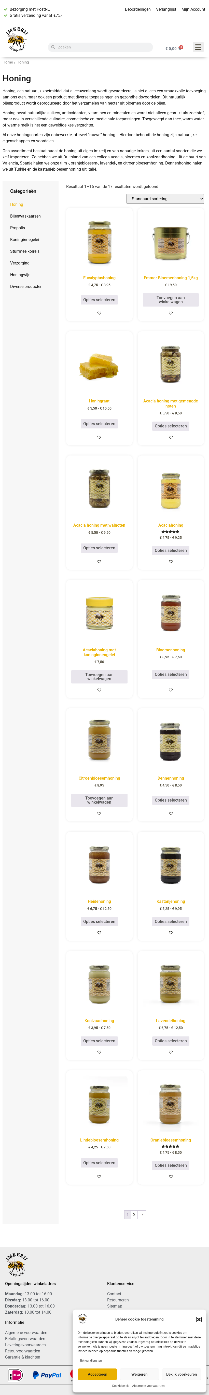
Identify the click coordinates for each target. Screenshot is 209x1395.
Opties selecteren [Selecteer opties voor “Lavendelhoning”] (171, 1040)
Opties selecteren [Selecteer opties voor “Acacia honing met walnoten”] (99, 548)
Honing (16, 204)
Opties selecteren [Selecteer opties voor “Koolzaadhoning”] (99, 1040)
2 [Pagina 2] (134, 1214)
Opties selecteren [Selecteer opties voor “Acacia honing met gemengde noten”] (171, 426)
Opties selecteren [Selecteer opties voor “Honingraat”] (99, 423)
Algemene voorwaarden (148, 1386)
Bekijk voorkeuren (181, 1374)
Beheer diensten (91, 1360)
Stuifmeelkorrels (24, 251)
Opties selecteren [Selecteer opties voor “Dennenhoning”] (171, 800)
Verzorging (20, 263)
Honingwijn (20, 274)
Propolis (17, 227)
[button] (198, 1319)
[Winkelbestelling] (165, 199)
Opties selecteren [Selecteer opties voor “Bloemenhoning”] (171, 674)
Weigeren (139, 1374)
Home (8, 62)
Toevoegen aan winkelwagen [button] (171, 299)
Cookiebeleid (121, 1386)
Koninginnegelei (24, 239)
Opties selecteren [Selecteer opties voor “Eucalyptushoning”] (99, 299)
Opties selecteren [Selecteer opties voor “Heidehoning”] (99, 921)
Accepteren (97, 1374)
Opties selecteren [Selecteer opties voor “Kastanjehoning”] (171, 921)
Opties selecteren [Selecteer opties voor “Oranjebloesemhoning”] (171, 1165)
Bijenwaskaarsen (25, 216)
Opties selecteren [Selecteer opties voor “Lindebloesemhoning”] (99, 1162)
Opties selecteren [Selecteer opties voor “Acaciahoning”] (171, 550)
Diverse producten (26, 286)
